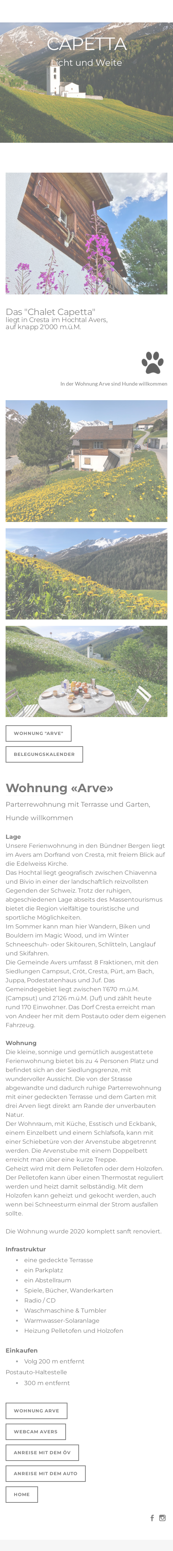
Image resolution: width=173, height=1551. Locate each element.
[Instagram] (162, 1518)
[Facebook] (152, 1518)
